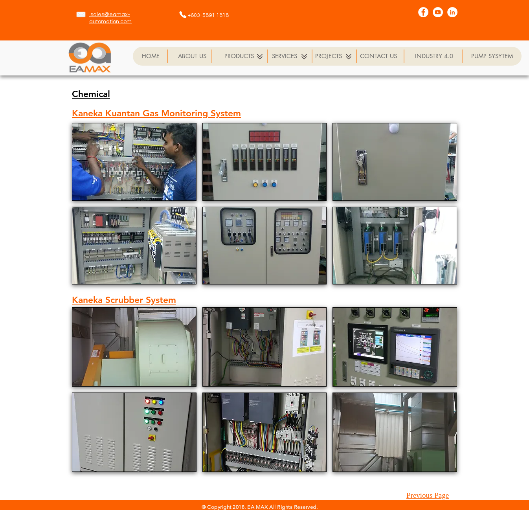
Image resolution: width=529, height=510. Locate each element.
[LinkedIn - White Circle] (452, 12)
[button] (134, 162)
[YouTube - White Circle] (438, 12)
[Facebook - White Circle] (423, 12)
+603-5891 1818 (208, 15)
